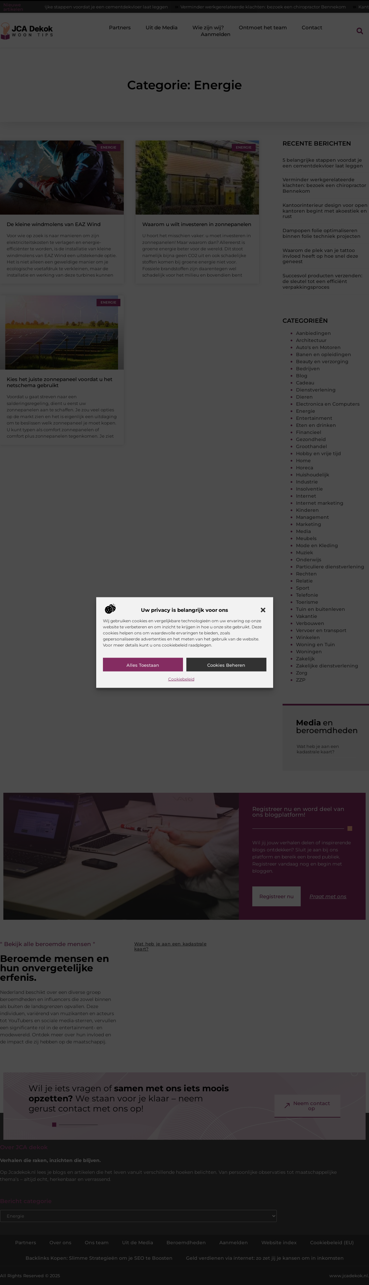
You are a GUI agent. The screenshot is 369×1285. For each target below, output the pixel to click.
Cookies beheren (226, 664)
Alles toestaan (142, 664)
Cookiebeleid (181, 678)
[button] (263, 609)
